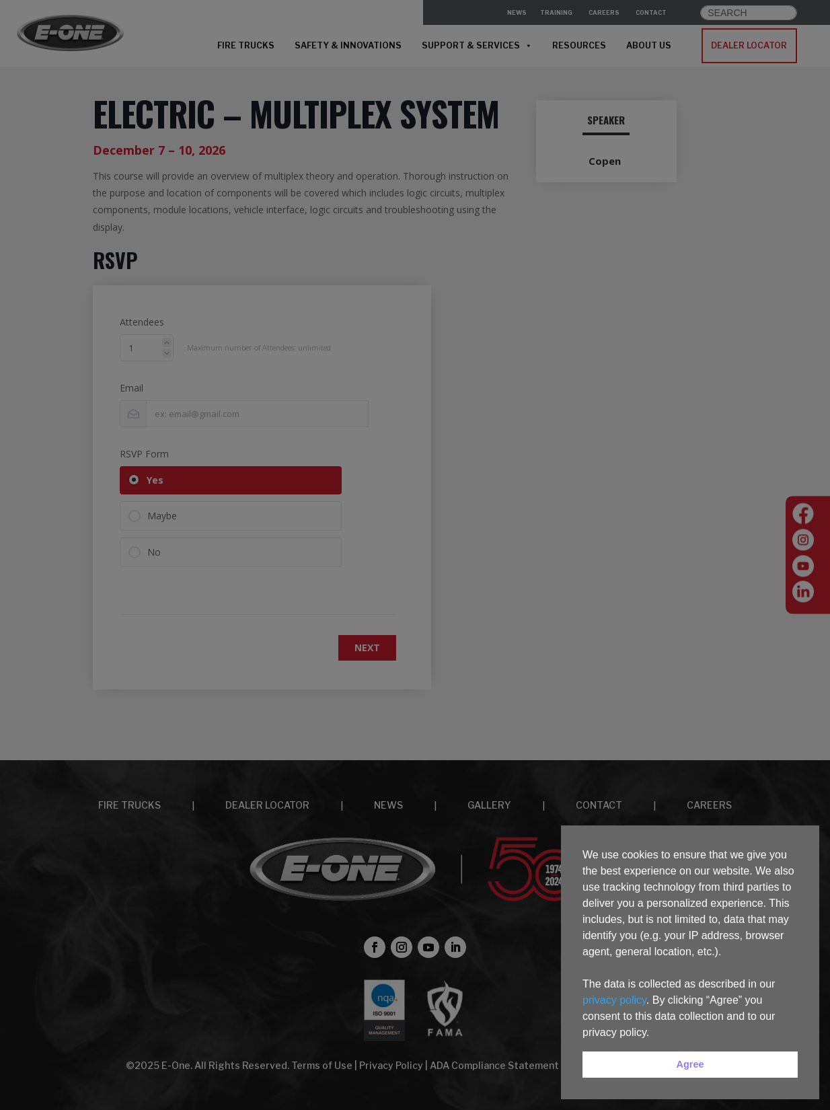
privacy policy (614, 1000)
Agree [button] (690, 1064)
